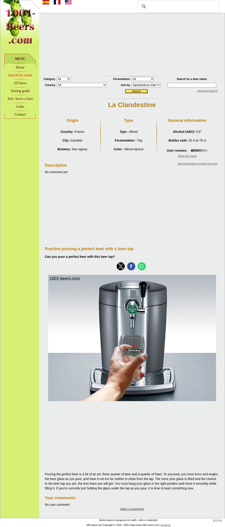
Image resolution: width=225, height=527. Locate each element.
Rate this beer (187, 156)
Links (20, 106)
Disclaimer (166, 525)
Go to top (217, 520)
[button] (121, 266)
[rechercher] (178, 6)
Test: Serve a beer (20, 99)
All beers (20, 83)
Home (20, 67)
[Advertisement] (132, 44)
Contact (20, 114)
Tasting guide (20, 91)
